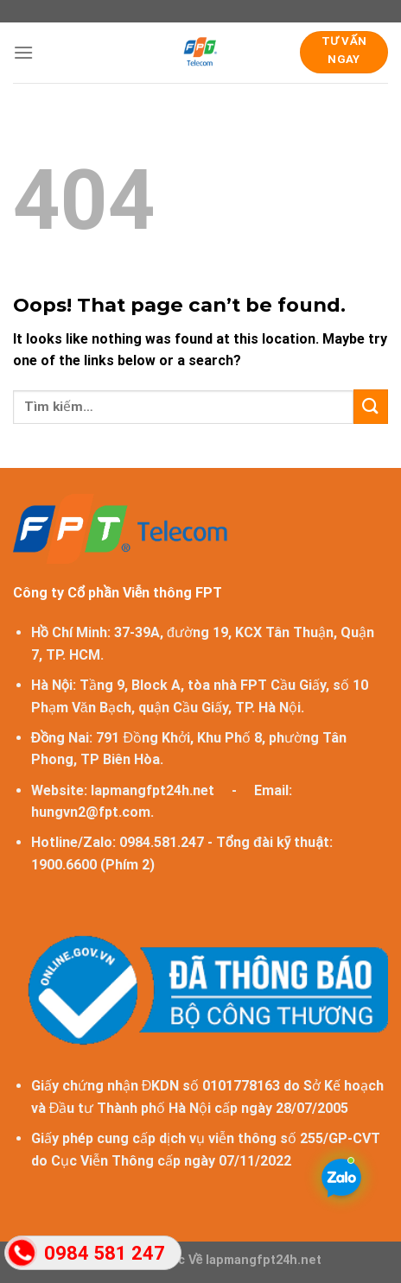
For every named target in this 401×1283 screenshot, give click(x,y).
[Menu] (23, 52)
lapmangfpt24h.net (152, 790)
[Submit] (370, 406)
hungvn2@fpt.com (90, 812)
